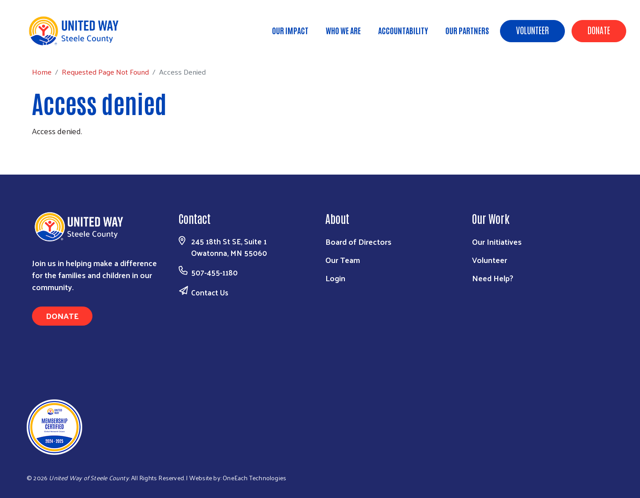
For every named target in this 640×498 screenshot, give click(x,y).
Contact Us (209, 292)
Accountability (403, 30)
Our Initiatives (497, 241)
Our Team (342, 260)
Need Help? (492, 278)
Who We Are (343, 30)
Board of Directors (358, 241)
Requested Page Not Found (115, 44)
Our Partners (467, 30)
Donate (599, 30)
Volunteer (532, 30)
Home (52, 44)
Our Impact (290, 30)
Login (335, 278)
